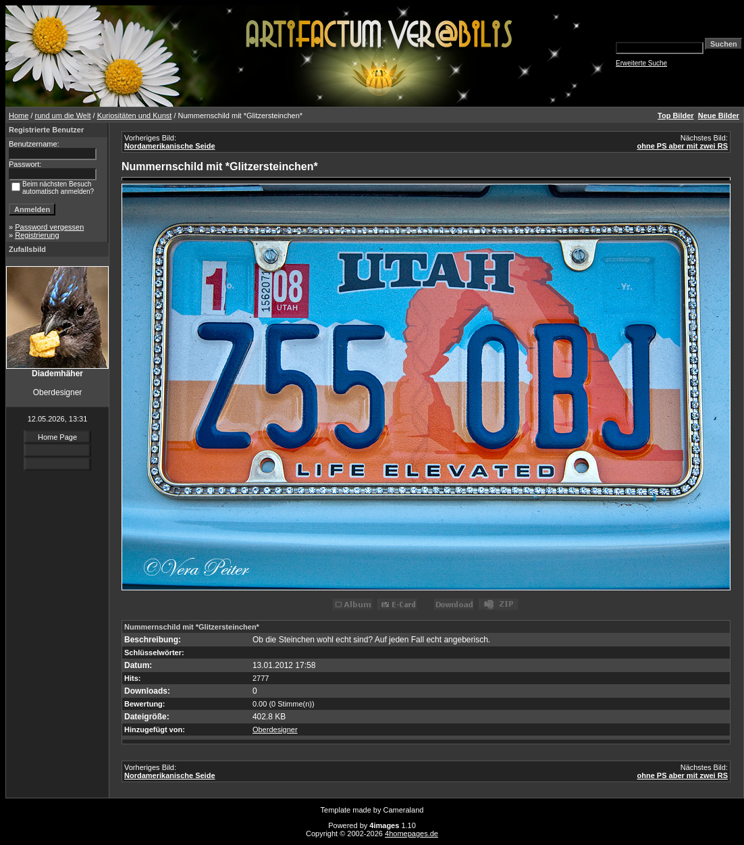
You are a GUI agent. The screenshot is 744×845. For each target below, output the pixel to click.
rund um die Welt (63, 115)
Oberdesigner (275, 729)
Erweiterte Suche (641, 63)
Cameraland (403, 810)
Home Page (57, 437)
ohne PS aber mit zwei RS (682, 146)
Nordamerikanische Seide (169, 146)
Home (18, 115)
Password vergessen (49, 227)
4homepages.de (411, 833)
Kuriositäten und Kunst (134, 115)
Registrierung (37, 235)
